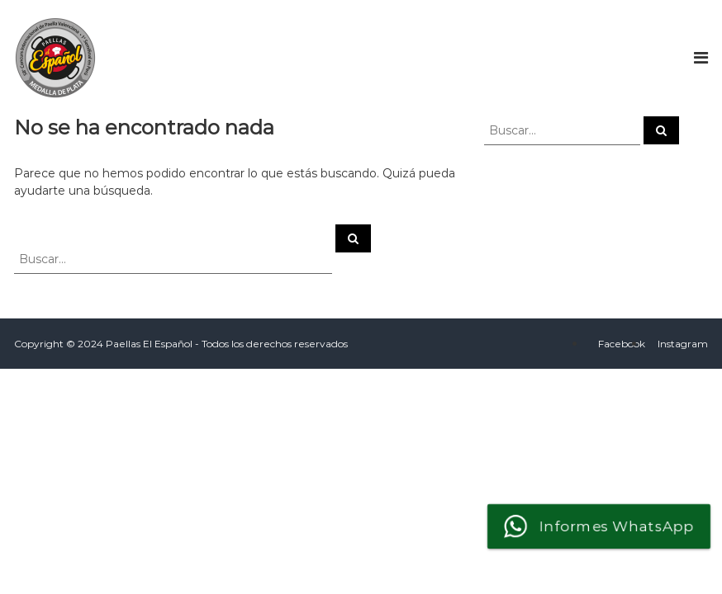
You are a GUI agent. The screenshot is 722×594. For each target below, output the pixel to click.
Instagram (683, 343)
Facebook (621, 343)
